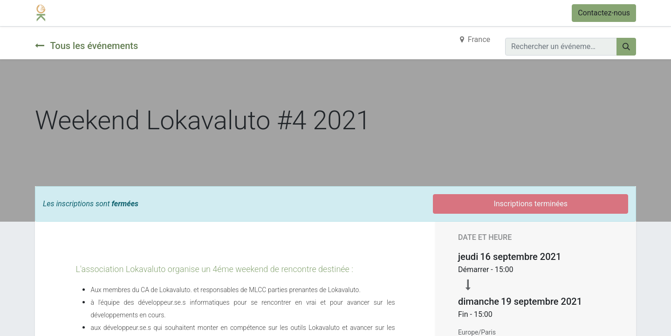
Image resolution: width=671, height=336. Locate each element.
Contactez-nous (604, 12)
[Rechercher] (626, 47)
